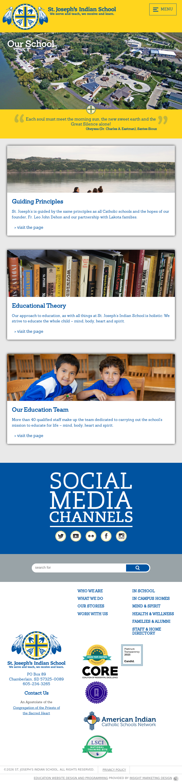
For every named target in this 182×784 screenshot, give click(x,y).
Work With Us (92, 614)
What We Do (90, 599)
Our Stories (90, 606)
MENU (163, 9)
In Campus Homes (151, 599)
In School (143, 591)
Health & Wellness (153, 614)
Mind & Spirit (146, 606)
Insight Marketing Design (151, 778)
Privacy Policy (114, 769)
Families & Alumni (151, 621)
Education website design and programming (71, 778)
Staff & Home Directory (146, 631)
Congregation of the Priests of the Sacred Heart (36, 710)
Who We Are (90, 591)
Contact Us (36, 693)
